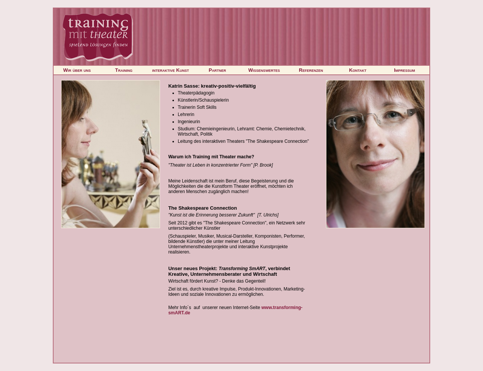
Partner (217, 70)
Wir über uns (77, 70)
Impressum (404, 70)
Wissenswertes (264, 70)
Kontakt (357, 70)
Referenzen (311, 70)
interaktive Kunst (170, 70)
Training (123, 70)
